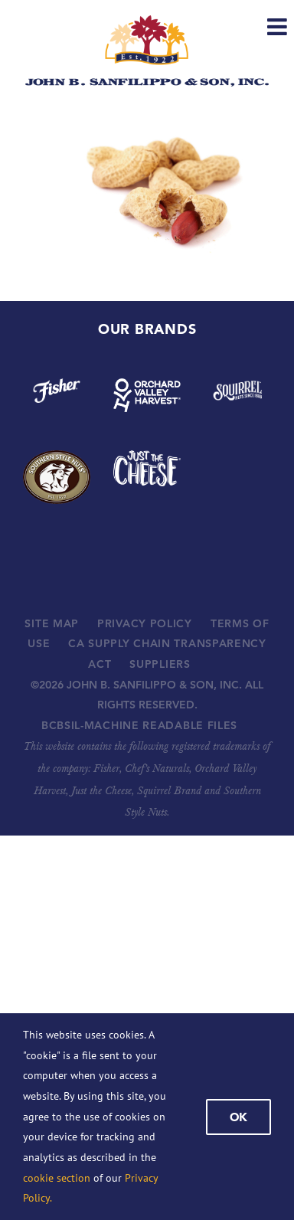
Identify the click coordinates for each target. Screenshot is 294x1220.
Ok (238, 1117)
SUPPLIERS (159, 664)
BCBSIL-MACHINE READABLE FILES (139, 725)
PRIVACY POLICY (144, 623)
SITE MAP (51, 623)
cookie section (56, 1178)
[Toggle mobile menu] (278, 26)
